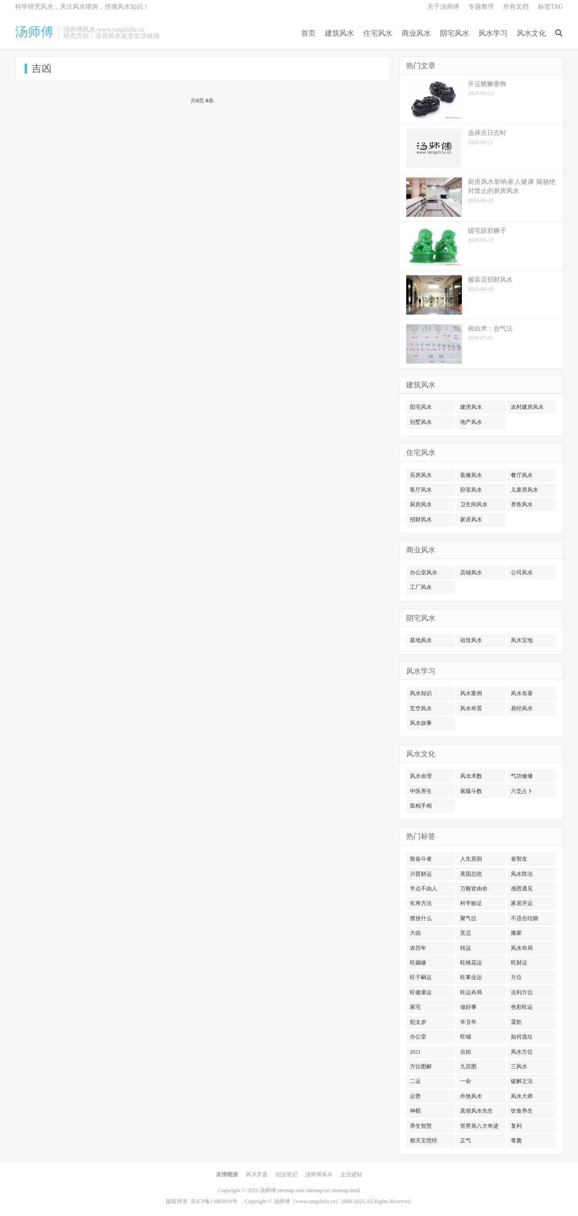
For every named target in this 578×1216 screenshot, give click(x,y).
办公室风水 (423, 572)
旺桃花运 (471, 962)
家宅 (415, 1007)
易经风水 (522, 708)
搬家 (516, 933)
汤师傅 (34, 32)
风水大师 (522, 1096)
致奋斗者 (421, 859)
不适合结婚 (524, 918)
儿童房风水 (524, 490)
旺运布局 (471, 992)
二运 (415, 1081)
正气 (465, 1140)
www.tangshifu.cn (315, 1201)
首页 (308, 33)
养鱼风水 (522, 504)
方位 (516, 977)
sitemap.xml (290, 1190)
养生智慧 (421, 1126)
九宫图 (468, 1066)
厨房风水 (421, 504)
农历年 (418, 948)
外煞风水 (471, 1096)
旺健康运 (421, 992)
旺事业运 (471, 977)
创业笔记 (286, 1174)
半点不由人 (423, 888)
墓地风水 (421, 640)
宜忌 (465, 933)
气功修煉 (522, 776)
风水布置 (471, 708)
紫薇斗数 (471, 791)
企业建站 (351, 1174)
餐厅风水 (522, 475)
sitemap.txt (318, 1190)
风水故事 (421, 723)
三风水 (519, 1066)
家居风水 (471, 519)
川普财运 (421, 874)
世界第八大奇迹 (479, 1126)
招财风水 (421, 519)
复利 (516, 1126)
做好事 (468, 1007)
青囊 (516, 1140)
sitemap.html (345, 1190)
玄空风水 (421, 708)
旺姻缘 (418, 962)
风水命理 (421, 776)
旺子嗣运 (421, 977)
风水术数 (471, 776)
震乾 (516, 1022)
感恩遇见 (522, 888)
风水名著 (522, 693)
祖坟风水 (471, 640)
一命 (465, 1081)
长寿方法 (421, 903)
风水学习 (493, 33)
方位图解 (421, 1066)
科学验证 (471, 903)
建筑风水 (339, 33)
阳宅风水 (421, 407)
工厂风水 (421, 587)
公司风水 (522, 572)
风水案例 (471, 693)
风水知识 (421, 693)
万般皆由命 (474, 888)
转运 (465, 948)
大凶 (415, 933)
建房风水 (471, 407)
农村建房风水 (527, 407)
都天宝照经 (423, 1140)
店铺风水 (471, 572)
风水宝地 (522, 640)
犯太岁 (418, 1022)
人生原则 (471, 859)
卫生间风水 (474, 504)
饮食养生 (522, 1111)
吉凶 (465, 1052)
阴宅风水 (454, 33)
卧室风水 (471, 490)
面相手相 (421, 806)
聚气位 (468, 918)
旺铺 (465, 1037)
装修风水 (471, 475)
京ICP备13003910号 (214, 1201)
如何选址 (522, 1037)
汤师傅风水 (319, 1174)
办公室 (418, 1037)
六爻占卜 (522, 791)
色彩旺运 (522, 1007)
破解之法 (522, 1081)
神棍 (415, 1111)
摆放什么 (421, 918)
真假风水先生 (476, 1111)
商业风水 (416, 33)
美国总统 (471, 874)
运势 (415, 1096)
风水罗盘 (257, 1174)
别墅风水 (421, 422)
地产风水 (471, 422)
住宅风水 (377, 33)
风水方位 (522, 1052)
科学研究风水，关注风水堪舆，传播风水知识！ (82, 6)
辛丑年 (468, 1022)
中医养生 (421, 791)
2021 (415, 1052)
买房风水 (421, 475)
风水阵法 (522, 874)
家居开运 (522, 903)
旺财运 (519, 962)
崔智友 (519, 859)
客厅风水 (421, 490)
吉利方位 (522, 992)
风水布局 (522, 948)
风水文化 (531, 33)
